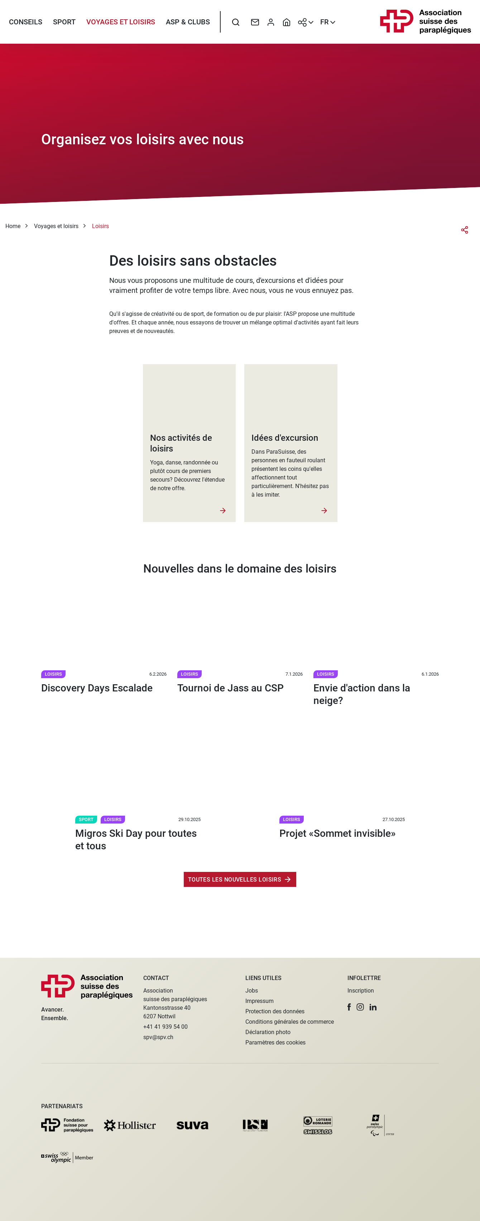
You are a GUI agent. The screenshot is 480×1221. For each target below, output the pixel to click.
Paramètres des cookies (275, 1042)
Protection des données (274, 1011)
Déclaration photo (268, 1032)
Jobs (251, 990)
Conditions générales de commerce (289, 1021)
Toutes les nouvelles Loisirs (235, 882)
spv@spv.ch (158, 1037)
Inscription (360, 990)
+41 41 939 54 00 (165, 1026)
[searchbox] (235, 23)
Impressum (259, 1001)
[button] (349, 1007)
